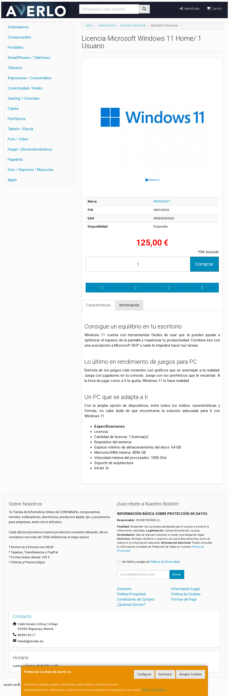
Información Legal (185, 589)
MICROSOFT (162, 201)
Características (98, 305)
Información (129, 305)
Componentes (19, 37)
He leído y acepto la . (151, 562)
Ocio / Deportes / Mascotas (31, 169)
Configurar (144, 674)
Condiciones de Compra (135, 599)
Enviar (176, 574)
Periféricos (17, 119)
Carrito (214, 8)
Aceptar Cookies (190, 674)
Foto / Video (18, 139)
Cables (13, 108)
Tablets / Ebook (20, 129)
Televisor (15, 68)
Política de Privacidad (164, 562)
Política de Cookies (154, 690)
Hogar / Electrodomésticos (30, 149)
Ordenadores (18, 27)
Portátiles (15, 47)
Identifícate (189, 8)
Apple (12, 180)
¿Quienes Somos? (131, 605)
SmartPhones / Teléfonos (29, 57)
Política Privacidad (131, 594)
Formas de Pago (184, 599)
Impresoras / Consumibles (30, 78)
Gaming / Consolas (23, 98)
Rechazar (165, 674)
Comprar (204, 264)
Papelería (15, 159)
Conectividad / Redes (25, 88)
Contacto (124, 589)
